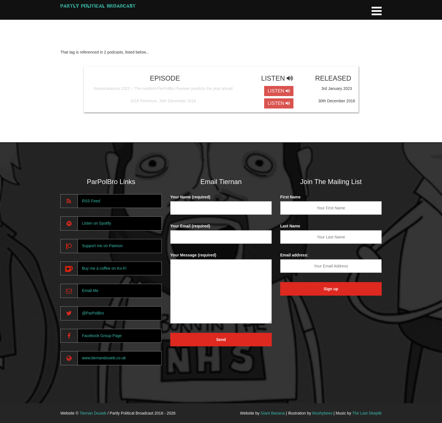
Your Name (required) (190, 197)
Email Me (90, 290)
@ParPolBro (93, 313)
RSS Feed (91, 201)
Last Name (290, 226)
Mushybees (322, 413)
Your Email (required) (190, 226)
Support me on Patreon (102, 245)
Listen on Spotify (96, 223)
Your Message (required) (193, 255)
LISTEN (279, 91)
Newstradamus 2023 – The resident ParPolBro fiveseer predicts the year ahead (163, 88)
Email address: (294, 255)
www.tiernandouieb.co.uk (104, 358)
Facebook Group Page (102, 335)
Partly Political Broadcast (98, 5)
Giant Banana (272, 413)
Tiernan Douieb (92, 413)
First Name (290, 197)
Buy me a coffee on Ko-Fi (104, 268)
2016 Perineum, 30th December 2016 (163, 101)
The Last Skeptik (367, 413)
